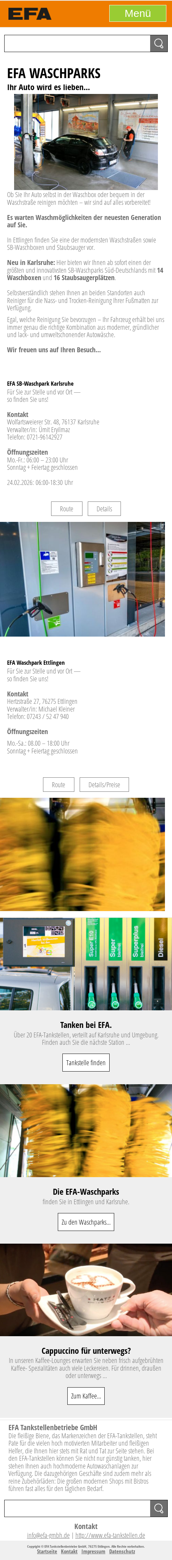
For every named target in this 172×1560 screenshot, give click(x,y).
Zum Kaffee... (86, 1396)
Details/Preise (104, 784)
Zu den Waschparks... (86, 1222)
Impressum (93, 1551)
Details (104, 508)
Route (66, 508)
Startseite (47, 1551)
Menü (137, 13)
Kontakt (69, 1551)
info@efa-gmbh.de (48, 1535)
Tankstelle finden (86, 1062)
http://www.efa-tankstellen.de (110, 1535)
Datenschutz (122, 1551)
